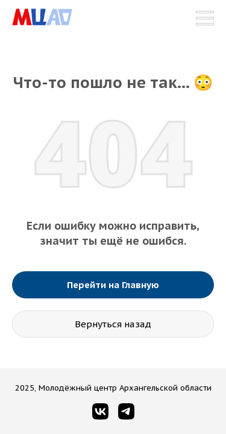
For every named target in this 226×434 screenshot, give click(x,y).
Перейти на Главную (113, 285)
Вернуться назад (113, 324)
